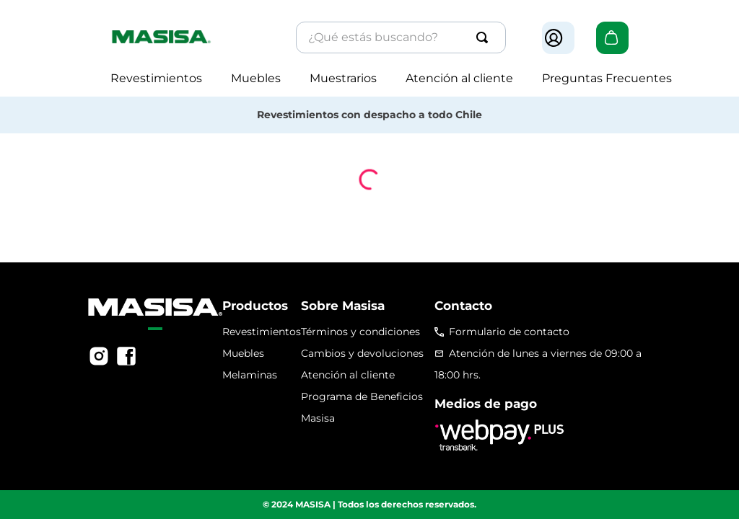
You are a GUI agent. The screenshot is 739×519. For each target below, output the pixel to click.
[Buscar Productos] (485, 37)
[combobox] (401, 37)
